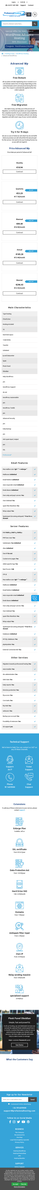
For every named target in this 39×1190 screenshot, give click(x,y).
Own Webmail (9, 500)
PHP (12, 532)
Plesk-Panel (7, 366)
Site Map (19, 1137)
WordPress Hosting (22, 53)
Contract (19, 172)
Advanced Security (9, 418)
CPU (5, 574)
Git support (8, 726)
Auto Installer (8, 669)
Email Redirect (11, 479)
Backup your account (11, 716)
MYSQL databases (10, 639)
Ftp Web (7, 706)
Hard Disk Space (8, 335)
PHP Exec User (9, 538)
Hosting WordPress (19, 1151)
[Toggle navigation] (28, 14)
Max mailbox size (11, 469)
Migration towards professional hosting (17, 664)
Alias (8, 548)
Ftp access (8, 695)
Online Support (20, 1167)
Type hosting (7, 314)
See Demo (19, 1045)
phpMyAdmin (8, 644)
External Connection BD (12, 649)
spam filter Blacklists (11, 506)
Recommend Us (19, 1135)
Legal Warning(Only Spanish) (19, 1139)
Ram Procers (8, 569)
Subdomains (12, 543)
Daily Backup (7, 429)
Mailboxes (10, 474)
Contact (30, 5)
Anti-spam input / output (11, 439)
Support (23, 5)
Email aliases (10, 490)
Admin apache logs (10, 564)
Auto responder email (13, 485)
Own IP (7, 553)
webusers (7, 711)
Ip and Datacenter (8, 355)
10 (3, 329)
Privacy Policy (19, 1142)
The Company (19, 1132)
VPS (19, 1155)
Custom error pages (11, 559)
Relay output (8, 511)
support (22, 810)
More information (19, 1187)
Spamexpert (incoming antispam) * (17, 517)
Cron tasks (8, 700)
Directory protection (11, 690)
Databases (10, 634)
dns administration (10, 674)
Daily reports (8, 685)
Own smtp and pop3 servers (13, 495)
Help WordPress (8, 376)
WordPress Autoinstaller (11, 397)
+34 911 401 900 (12, 5)
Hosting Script (9, 53)
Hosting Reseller (19, 1158)
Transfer (5, 345)
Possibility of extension (12, 721)
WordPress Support (9, 387)
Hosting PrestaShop (19, 1153)
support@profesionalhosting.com (19, 1111)
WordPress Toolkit (9, 408)
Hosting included (8, 324)
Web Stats (7, 679)
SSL (4, 450)
